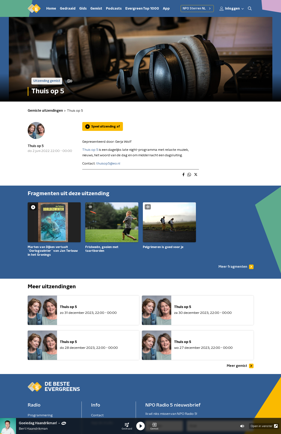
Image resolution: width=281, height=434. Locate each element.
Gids (83, 8)
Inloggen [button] (231, 9)
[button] (127, 426)
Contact (97, 415)
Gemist (96, 8)
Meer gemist (240, 366)
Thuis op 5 (36, 146)
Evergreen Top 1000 (142, 8)
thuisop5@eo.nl (108, 163)
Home (51, 8)
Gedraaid (67, 8)
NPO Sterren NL (197, 8)
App (166, 8)
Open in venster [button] (264, 426)
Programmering (40, 415)
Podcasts (114, 8)
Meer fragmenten (236, 267)
